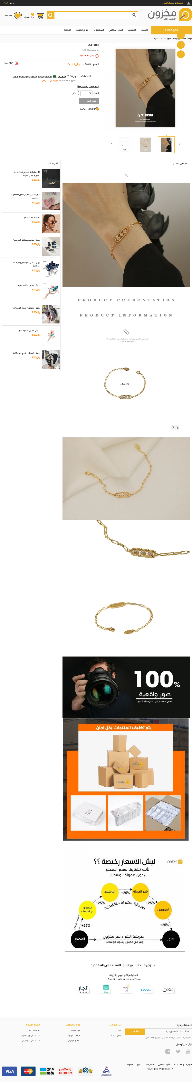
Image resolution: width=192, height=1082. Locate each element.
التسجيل (179, 3)
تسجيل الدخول (168, 3)
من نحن (118, 1030)
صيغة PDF (11, 63)
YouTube (188, 1051)
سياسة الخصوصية (74, 1036)
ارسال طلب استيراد (86, 55)
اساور (162, 39)
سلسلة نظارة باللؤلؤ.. (32, 217)
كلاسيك (156, 39)
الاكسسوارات (170, 39)
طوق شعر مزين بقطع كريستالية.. (26, 308)
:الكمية (96, 93)
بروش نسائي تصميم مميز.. (29, 330)
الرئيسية (145, 30)
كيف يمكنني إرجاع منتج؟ (31, 1036)
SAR (88, 64)
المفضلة (8, 16)
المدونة (67, 30)
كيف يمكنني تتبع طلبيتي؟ (30, 1041)
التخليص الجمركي (74, 1041)
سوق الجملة (82, 30)
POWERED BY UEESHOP (160, 1069)
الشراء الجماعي (116, 30)
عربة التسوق (29, 15)
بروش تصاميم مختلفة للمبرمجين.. (26, 240)
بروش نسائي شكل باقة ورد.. (28, 285)
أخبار (139, 1065)
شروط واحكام (76, 1030)
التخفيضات (98, 30)
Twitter (178, 1051)
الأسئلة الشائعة (34, 1030)
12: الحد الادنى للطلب (88, 86)
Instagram (168, 1051)
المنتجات (132, 30)
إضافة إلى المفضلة (87, 109)
